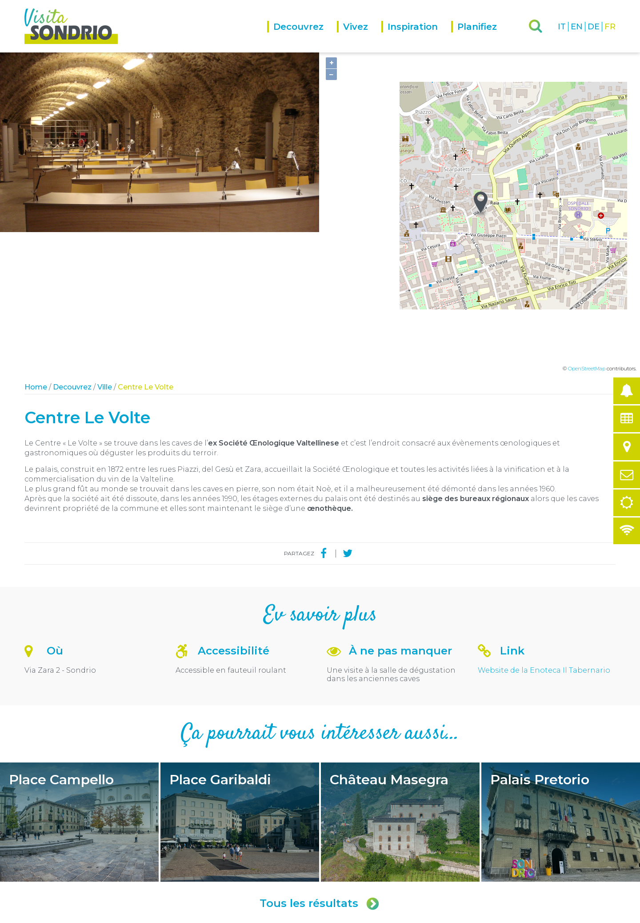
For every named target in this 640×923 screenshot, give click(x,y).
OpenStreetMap (586, 229)
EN (577, 27)
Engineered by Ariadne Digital (577, 915)
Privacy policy (150, 915)
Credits (120, 915)
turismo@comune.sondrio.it (376, 860)
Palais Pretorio (560, 682)
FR (610, 27)
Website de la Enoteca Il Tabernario (544, 530)
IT (562, 27)
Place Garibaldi (239, 682)
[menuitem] (302, 36)
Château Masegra (400, 682)
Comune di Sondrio (83, 915)
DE (594, 27)
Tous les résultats (320, 764)
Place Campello (79, 682)
